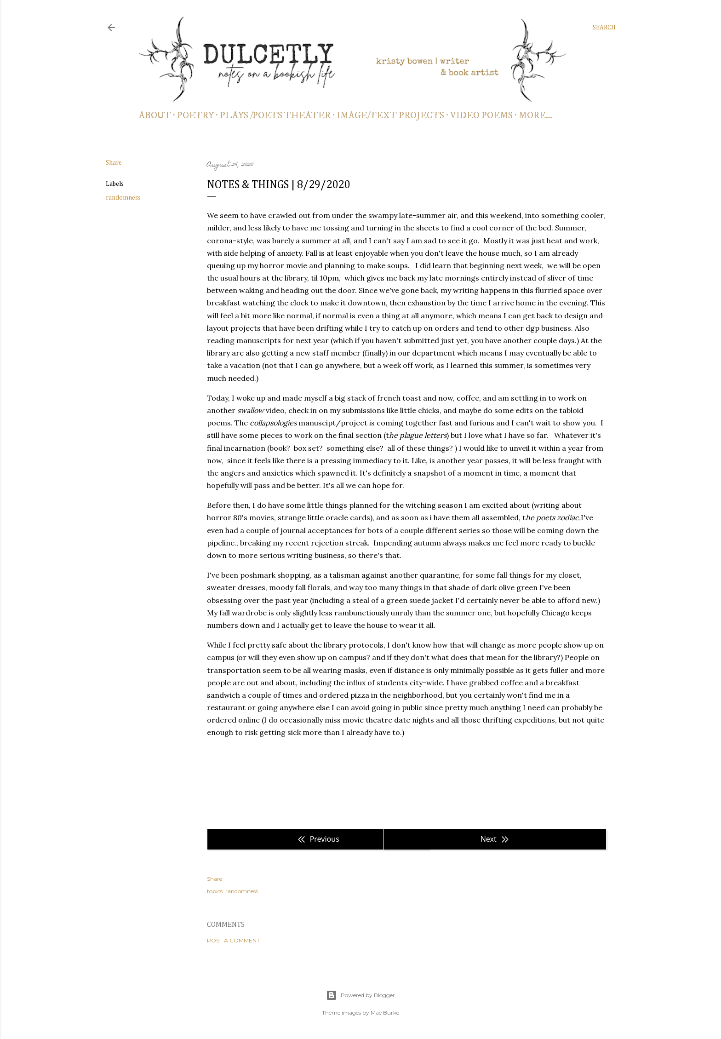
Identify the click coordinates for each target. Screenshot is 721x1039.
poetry (195, 115)
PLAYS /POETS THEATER (275, 115)
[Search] (604, 28)
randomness (123, 198)
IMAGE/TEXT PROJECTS (390, 115)
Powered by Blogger (360, 995)
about (155, 115)
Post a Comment (233, 940)
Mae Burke (385, 1012)
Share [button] (114, 163)
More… (535, 115)
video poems (481, 115)
